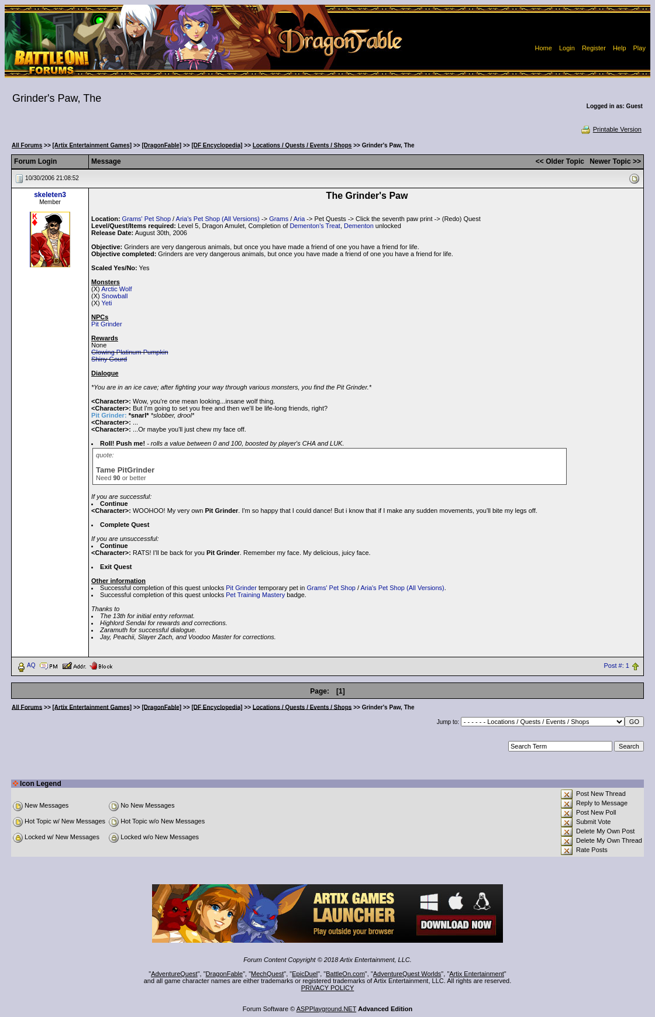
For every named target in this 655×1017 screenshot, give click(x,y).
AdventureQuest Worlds (407, 973)
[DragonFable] (161, 145)
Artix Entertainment (476, 973)
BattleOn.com (345, 973)
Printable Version (611, 129)
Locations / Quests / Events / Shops (302, 145)
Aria (299, 218)
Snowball (115, 295)
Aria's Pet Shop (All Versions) (218, 218)
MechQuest (267, 973)
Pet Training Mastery (255, 594)
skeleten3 (50, 195)
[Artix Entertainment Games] (92, 145)
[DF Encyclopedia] (216, 145)
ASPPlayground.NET (327, 1008)
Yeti (107, 302)
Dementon (359, 225)
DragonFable (224, 973)
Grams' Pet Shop (146, 218)
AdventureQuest (174, 973)
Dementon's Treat (314, 225)
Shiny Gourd (109, 359)
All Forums (27, 145)
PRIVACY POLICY (327, 987)
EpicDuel (305, 973)
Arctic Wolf (116, 288)
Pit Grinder (106, 323)
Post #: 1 (616, 665)
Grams (278, 218)
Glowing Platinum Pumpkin (129, 352)
